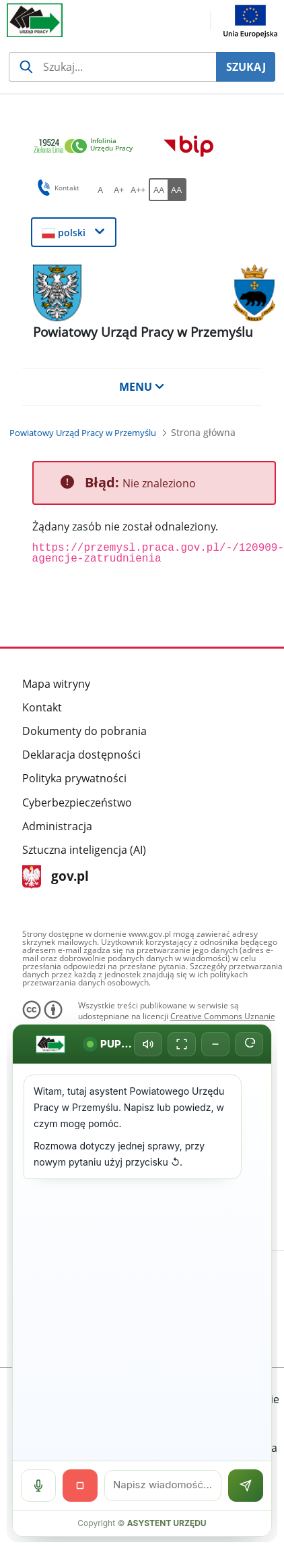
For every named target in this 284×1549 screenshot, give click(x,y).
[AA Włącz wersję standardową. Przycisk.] (158, 189)
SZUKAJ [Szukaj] (246, 66)
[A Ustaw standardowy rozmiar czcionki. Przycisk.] (100, 190)
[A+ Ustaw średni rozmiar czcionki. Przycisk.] (119, 190)
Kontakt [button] (56, 187)
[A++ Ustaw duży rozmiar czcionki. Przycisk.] (138, 190)
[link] (87, 147)
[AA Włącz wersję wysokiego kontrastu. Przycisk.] (177, 189)
